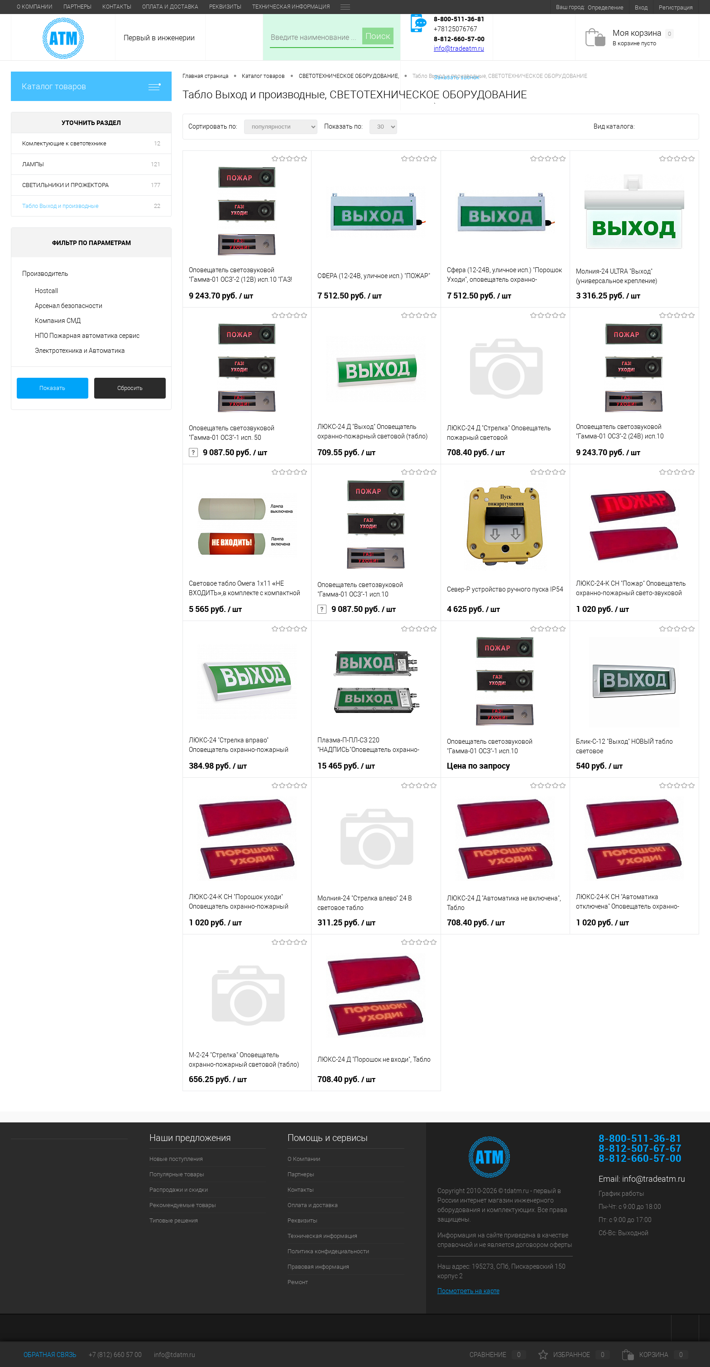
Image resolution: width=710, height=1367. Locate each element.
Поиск (377, 36)
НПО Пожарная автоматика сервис (87, 335)
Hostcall (46, 290)
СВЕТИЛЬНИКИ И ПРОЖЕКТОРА (65, 185)
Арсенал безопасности (68, 305)
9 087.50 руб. (228, 452)
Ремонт (298, 1282)
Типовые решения (173, 1220)
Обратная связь (44, 1354)
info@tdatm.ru (174, 1354)
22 (157, 205)
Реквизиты (225, 7)
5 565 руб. (215, 609)
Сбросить (130, 388)
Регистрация (676, 7)
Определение (606, 7)
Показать (52, 388)
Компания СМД (58, 320)
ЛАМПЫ (33, 164)
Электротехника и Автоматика (80, 350)
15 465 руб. (346, 766)
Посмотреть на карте (468, 1291)
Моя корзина (643, 33)
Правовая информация (318, 1266)
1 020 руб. (602, 609)
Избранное (574, 1354)
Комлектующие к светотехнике (64, 143)
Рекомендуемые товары (182, 1205)
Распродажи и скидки (178, 1189)
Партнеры (77, 7)
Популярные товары (176, 1174)
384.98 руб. (218, 766)
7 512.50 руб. (349, 296)
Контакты (116, 7)
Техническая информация (291, 7)
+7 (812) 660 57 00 (115, 1354)
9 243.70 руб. (221, 296)
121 (155, 164)
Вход (641, 7)
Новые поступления (176, 1158)
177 (155, 185)
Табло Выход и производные (60, 205)
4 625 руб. (473, 609)
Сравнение (490, 1354)
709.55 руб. (346, 452)
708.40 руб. (476, 452)
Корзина (655, 1354)
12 (157, 143)
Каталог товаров (91, 86)
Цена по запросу (478, 765)
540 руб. (599, 766)
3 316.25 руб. (608, 296)
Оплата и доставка (170, 7)
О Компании (35, 7)
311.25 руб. (346, 923)
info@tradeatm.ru (459, 48)
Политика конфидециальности (328, 1251)
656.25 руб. (218, 1079)
